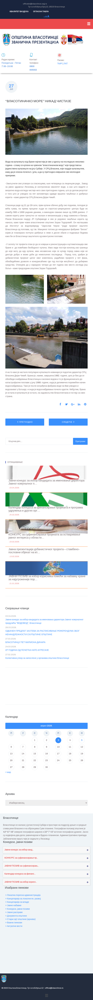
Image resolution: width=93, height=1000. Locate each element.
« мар (8, 772)
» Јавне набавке (13, 905)
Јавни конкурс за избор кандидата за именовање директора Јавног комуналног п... (46, 482)
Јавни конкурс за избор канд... (19, 850)
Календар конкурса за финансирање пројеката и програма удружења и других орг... (45, 509)
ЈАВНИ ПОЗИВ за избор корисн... (20, 882)
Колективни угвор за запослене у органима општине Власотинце (37, 658)
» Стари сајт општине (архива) (20, 919)
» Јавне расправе (14, 912)
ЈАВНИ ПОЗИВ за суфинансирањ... (21, 866)
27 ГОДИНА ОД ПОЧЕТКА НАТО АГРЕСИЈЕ (27, 650)
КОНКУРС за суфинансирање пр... (21, 858)
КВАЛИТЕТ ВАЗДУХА (19, 11)
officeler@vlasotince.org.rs (35, 4)
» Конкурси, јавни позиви (17, 909)
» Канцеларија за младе (17, 902)
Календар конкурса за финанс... (20, 874)
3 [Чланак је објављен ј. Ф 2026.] (58, 740)
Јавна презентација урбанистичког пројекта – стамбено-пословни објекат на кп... (44, 551)
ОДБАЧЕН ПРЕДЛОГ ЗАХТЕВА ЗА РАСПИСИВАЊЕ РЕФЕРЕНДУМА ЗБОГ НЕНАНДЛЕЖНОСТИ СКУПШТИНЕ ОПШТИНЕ (42, 632)
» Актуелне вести (13, 926)
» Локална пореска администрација (23, 895)
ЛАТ (66, 63)
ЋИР (59, 63)
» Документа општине (16, 916)
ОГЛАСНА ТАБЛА (41, 11)
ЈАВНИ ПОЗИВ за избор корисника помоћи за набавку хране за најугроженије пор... (46, 578)
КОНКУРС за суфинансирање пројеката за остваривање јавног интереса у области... (44, 536)
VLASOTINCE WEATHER (46, 685)
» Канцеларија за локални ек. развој (23, 899)
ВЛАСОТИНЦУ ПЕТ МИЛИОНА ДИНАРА (25, 642)
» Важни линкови (13, 922)
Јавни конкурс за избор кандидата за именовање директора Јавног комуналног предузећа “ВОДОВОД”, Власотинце (44, 621)
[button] (88, 24)
